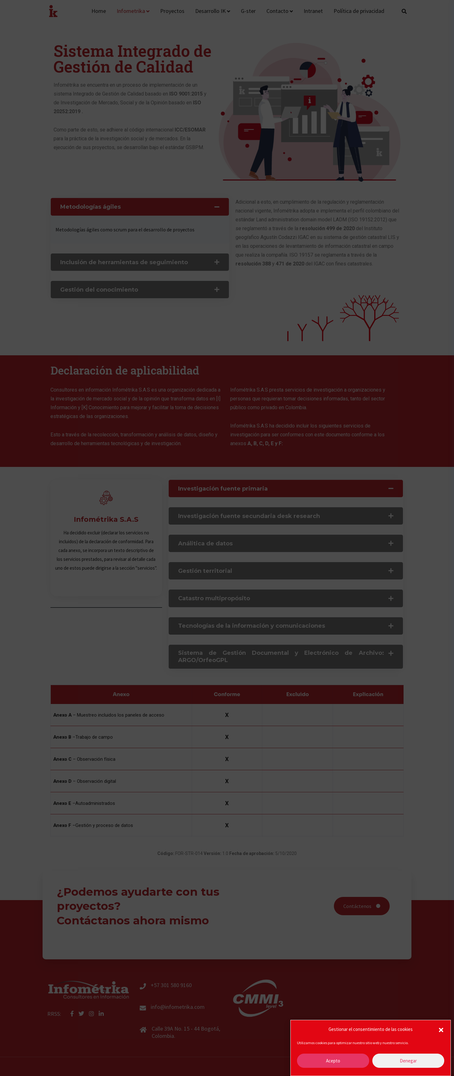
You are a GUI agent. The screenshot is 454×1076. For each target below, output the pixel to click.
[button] (441, 1031)
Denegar (408, 1063)
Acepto (333, 1063)
